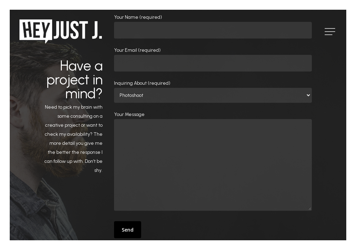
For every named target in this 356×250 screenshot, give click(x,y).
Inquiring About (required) (213, 91)
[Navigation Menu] (331, 31)
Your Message (213, 162)
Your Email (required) (213, 59)
